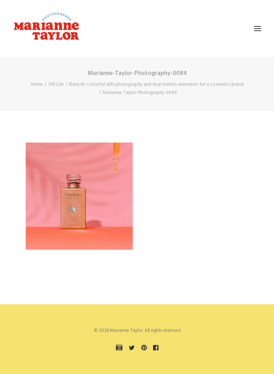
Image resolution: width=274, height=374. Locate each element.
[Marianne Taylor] (46, 28)
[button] (257, 28)
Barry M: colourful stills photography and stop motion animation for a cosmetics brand (156, 84)
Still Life (56, 84)
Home (37, 84)
